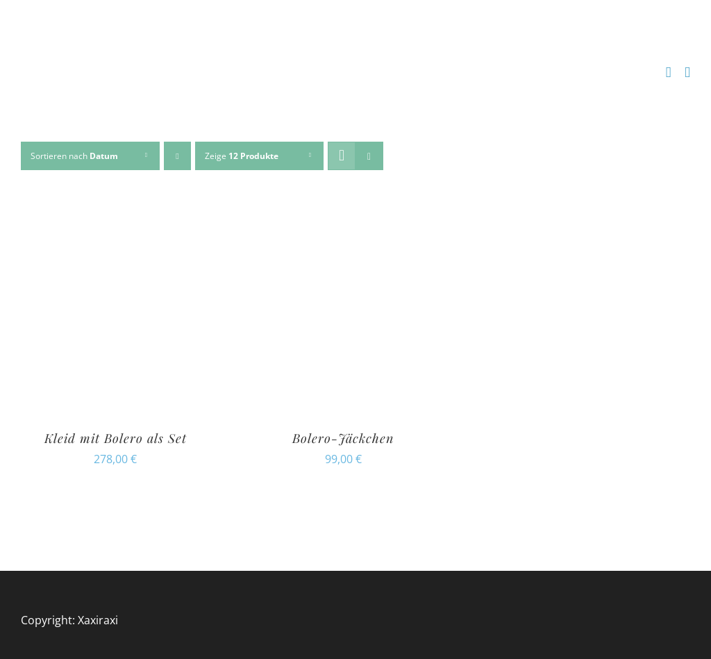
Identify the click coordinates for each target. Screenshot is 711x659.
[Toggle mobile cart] (668, 72)
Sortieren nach (74, 156)
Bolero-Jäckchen (343, 438)
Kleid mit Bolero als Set (115, 438)
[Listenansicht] (369, 155)
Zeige (241, 156)
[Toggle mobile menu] (687, 72)
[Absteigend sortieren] (177, 156)
